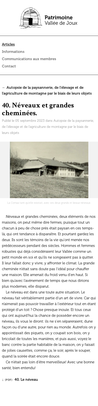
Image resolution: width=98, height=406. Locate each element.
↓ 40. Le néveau (20, 379)
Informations (13, 51)
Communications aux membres (29, 59)
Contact (9, 66)
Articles (8, 44)
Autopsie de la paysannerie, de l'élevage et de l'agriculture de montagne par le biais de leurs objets (48, 127)
